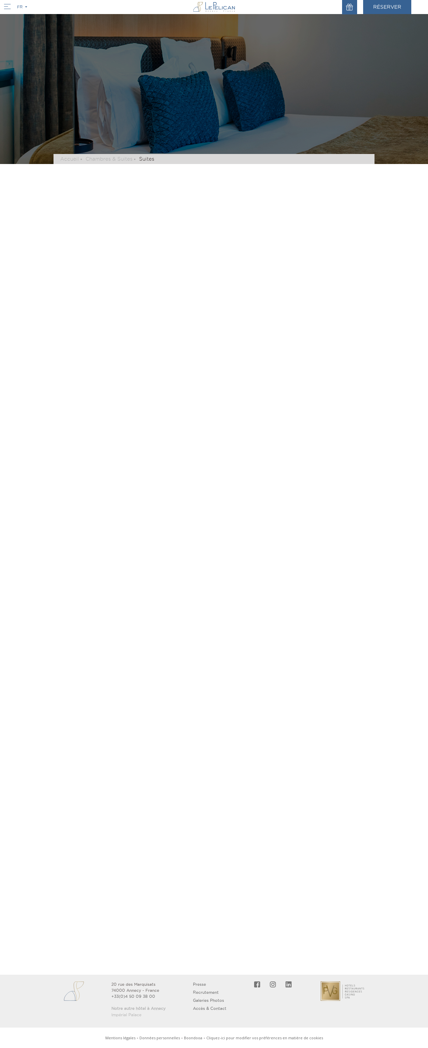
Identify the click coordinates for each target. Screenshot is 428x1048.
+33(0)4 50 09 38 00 (133, 996)
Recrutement (206, 992)
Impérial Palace (126, 1015)
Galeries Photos (208, 1000)
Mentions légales (120, 1037)
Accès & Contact (209, 1008)
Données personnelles (159, 1037)
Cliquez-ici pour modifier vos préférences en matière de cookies (264, 1037)
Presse (199, 984)
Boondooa (193, 1037)
